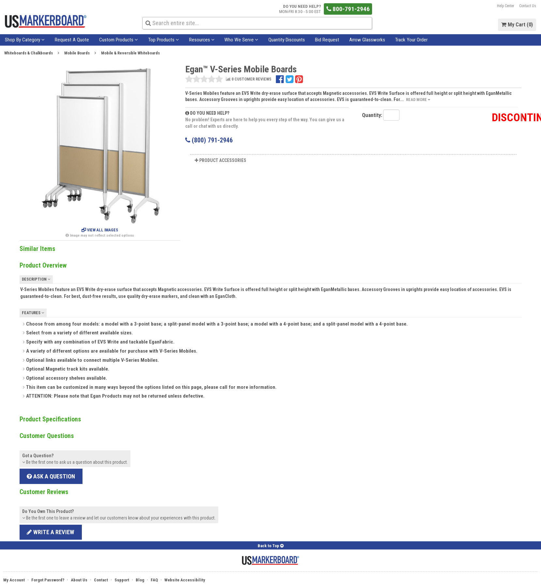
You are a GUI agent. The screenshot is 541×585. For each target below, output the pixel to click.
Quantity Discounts (286, 40)
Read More (418, 99)
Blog (140, 580)
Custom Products (118, 40)
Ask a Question (51, 476)
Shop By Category (25, 40)
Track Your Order (411, 40)
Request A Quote (72, 40)
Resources (202, 40)
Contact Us (527, 6)
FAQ (154, 580)
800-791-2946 (348, 9)
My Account (14, 580)
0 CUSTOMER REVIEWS (248, 79)
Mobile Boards (77, 53)
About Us (79, 580)
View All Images (100, 230)
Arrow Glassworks (367, 40)
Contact (101, 580)
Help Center (505, 6)
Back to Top (271, 545)
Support (121, 580)
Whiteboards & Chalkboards (28, 53)
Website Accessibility (184, 580)
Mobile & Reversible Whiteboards (130, 53)
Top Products (163, 40)
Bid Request (327, 40)
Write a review (50, 532)
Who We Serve (241, 40)
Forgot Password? (47, 580)
